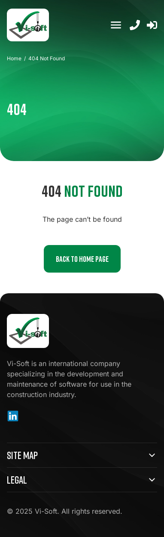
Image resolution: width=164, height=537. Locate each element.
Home (14, 58)
